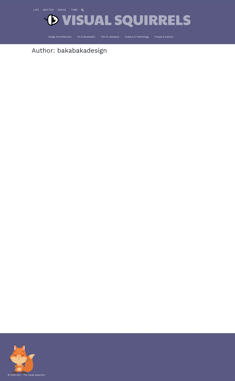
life (36, 9)
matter (48, 9)
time (73, 9)
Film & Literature (110, 36)
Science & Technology (137, 36)
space (62, 9)
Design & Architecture (59, 36)
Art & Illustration (86, 36)
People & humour (164, 36)
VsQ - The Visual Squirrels (30, 375)
